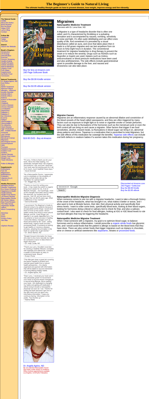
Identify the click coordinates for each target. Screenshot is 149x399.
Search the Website (8, 46)
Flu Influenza (6, 125)
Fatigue (4, 120)
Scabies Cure (6, 151)
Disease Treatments (8, 187)
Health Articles (6, 193)
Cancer (3, 101)
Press (3, 216)
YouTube (4, 41)
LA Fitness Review (8, 196)
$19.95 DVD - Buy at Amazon (37, 138)
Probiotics (4, 176)
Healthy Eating (6, 61)
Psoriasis (4, 147)
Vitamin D (4, 180)
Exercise (4, 57)
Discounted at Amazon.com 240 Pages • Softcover (133, 184)
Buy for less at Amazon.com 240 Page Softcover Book (36, 71)
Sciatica (4, 152)
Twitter (3, 39)
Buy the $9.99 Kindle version (37, 79)
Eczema (4, 118)
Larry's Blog (5, 30)
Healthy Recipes (7, 63)
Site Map (4, 220)
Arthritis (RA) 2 (6, 96)
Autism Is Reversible (8, 99)
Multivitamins (6, 174)
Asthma (4, 98)
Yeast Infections (7, 160)
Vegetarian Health (7, 206)
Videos (3, 207)
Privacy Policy (6, 218)
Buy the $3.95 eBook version (37, 86)
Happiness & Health (8, 191)
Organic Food (6, 68)
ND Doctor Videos (8, 200)
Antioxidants (5, 169)
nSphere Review (7, 226)
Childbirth (4, 103)
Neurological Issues (8, 141)
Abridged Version (7, 185)
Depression (5, 110)
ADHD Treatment (7, 87)
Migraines (4, 140)
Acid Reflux (5, 83)
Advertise (4, 213)
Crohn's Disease (7, 105)
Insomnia (4, 132)
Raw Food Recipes (8, 202)
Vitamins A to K (6, 178)
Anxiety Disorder (7, 92)
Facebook (4, 37)
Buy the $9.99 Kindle (130, 188)
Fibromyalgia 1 (6, 121)
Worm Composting (8, 209)
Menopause (5, 136)
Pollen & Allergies (7, 163)
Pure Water (5, 70)
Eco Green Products (8, 189)
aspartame (103, 230)
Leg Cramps (5, 134)
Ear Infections (6, 116)
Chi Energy (5, 54)
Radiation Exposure (8, 149)
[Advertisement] (38, 148)
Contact (4, 32)
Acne (3, 85)
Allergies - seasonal (8, 90)
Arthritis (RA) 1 (6, 94)
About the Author (7, 23)
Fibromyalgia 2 (6, 123)
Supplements (6, 72)
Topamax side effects (124, 135)
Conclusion (5, 76)
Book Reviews (6, 24)
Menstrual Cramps (8, 138)
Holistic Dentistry (7, 65)
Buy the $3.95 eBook (130, 190)
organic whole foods (122, 223)
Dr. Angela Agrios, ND (9, 81)
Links (3, 215)
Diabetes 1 (5, 112)
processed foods (127, 230)
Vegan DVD (5, 28)
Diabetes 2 (5, 114)
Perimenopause (7, 143)
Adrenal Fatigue (7, 88)
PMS (3, 145)
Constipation (5, 109)
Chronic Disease (7, 107)
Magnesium (5, 173)
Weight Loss (5, 158)
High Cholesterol (7, 129)
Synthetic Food (6, 74)
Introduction (5, 52)
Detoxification (6, 56)
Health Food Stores (8, 195)
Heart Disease (6, 127)
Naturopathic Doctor (8, 198)
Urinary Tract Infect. (8, 156)
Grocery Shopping (8, 59)
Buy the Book (6, 26)
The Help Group (7, 204)
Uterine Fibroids (7, 154)
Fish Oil (4, 171)
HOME (3, 21)
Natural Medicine (7, 67)
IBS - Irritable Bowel (8, 131)
